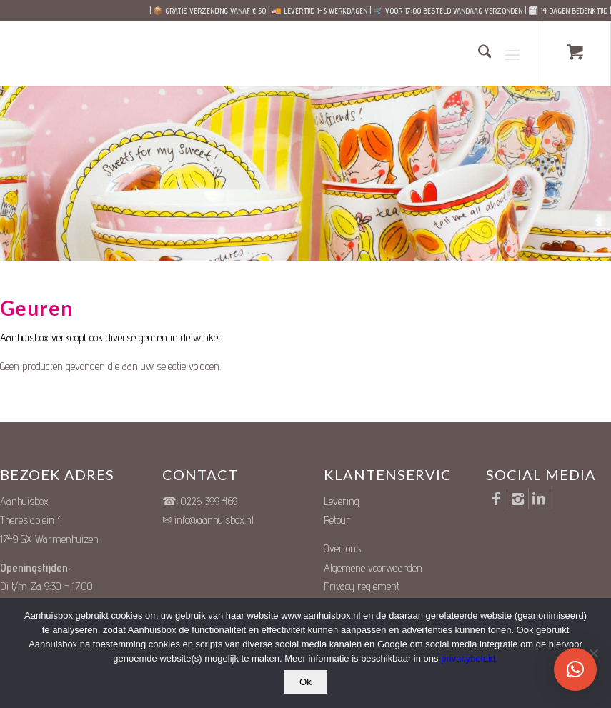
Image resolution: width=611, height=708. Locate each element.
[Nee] (593, 653)
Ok (305, 682)
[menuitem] (478, 53)
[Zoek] (478, 53)
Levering (341, 501)
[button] (575, 669)
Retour (337, 520)
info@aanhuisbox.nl (214, 520)
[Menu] (512, 53)
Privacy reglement (361, 586)
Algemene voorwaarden (373, 567)
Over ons (342, 548)
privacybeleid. (469, 658)
